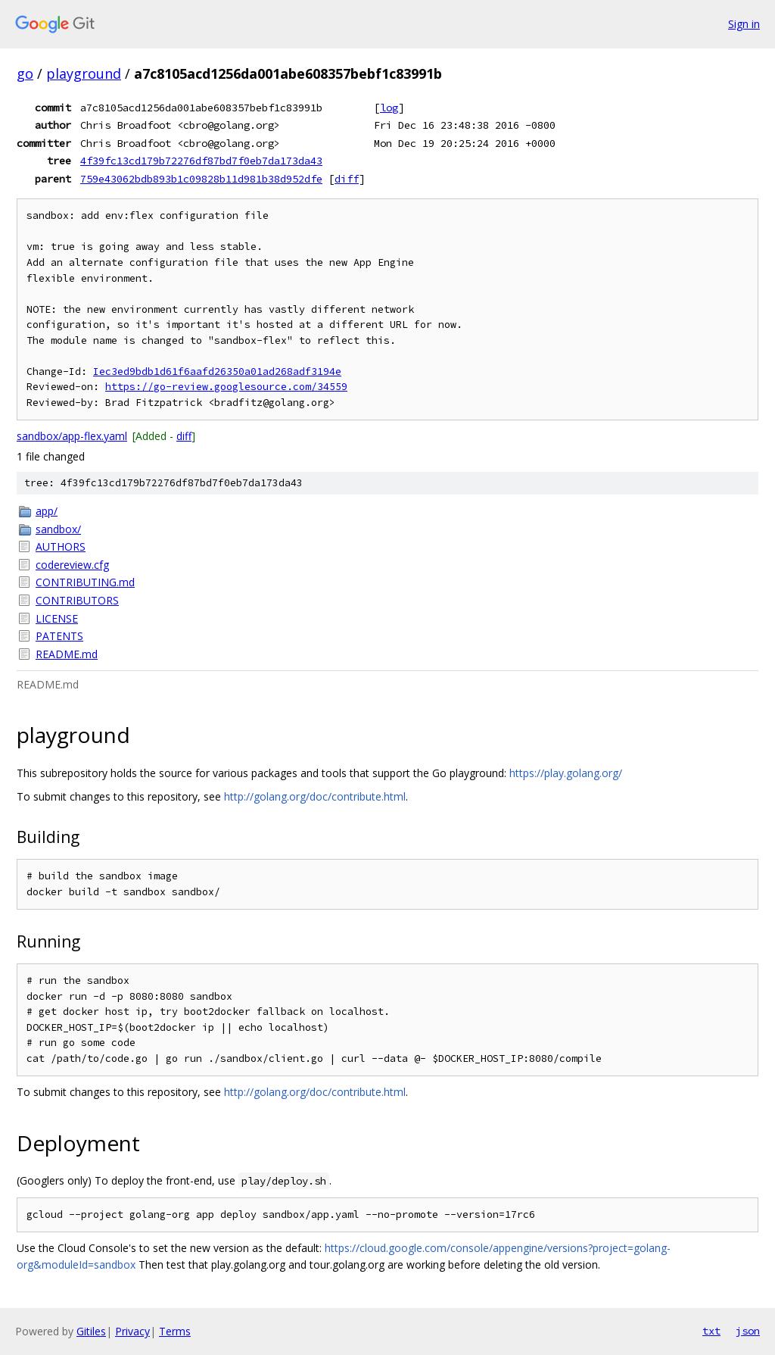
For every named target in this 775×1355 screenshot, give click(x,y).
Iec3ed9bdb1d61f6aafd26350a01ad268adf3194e (217, 371)
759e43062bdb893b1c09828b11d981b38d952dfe (201, 179)
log (389, 107)
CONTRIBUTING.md (85, 582)
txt (711, 1331)
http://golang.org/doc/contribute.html (315, 796)
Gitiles (91, 1331)
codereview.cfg (72, 564)
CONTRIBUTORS (77, 600)
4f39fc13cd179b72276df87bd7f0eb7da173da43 (201, 160)
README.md (67, 654)
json (748, 1331)
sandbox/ (58, 529)
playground (83, 73)
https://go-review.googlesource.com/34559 (226, 386)
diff (347, 179)
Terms (175, 1331)
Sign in (744, 24)
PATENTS (59, 636)
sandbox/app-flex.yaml (72, 436)
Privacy (132, 1331)
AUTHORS (61, 546)
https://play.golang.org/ (565, 773)
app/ (47, 511)
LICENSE (57, 618)
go (25, 73)
